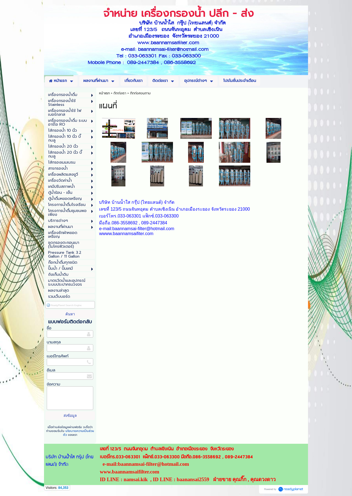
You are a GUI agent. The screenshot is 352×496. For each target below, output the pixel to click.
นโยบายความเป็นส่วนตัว (78, 433)
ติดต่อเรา (120, 93)
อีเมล (51, 370)
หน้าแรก (104, 93)
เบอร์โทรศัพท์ (57, 356)
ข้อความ (53, 384)
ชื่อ (49, 328)
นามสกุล (54, 342)
